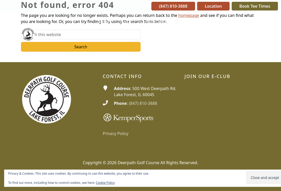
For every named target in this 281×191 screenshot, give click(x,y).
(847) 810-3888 (173, 6)
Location (213, 6)
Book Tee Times (254, 6)
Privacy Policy (116, 133)
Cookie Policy (105, 183)
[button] (127, 22)
